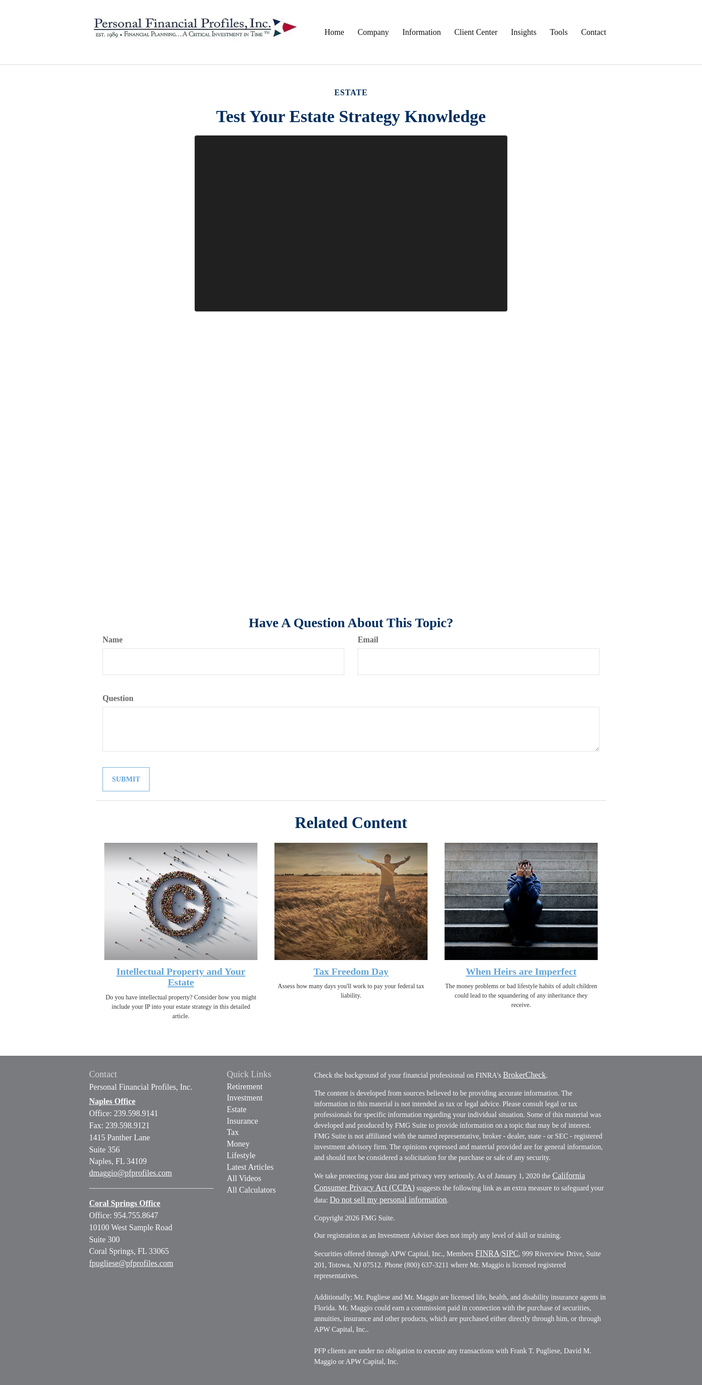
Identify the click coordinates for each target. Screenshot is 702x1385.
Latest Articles (250, 1167)
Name (113, 639)
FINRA (487, 1253)
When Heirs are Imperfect (521, 971)
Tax (233, 1132)
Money (238, 1143)
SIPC (509, 1253)
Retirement (245, 1086)
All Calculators (251, 1189)
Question (118, 698)
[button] (373, 32)
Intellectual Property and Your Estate (180, 977)
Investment (245, 1097)
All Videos (244, 1178)
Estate (237, 1109)
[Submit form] (126, 779)
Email (368, 639)
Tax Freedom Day (350, 971)
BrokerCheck (524, 1075)
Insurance (242, 1121)
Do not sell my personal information (388, 1199)
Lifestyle (241, 1155)
